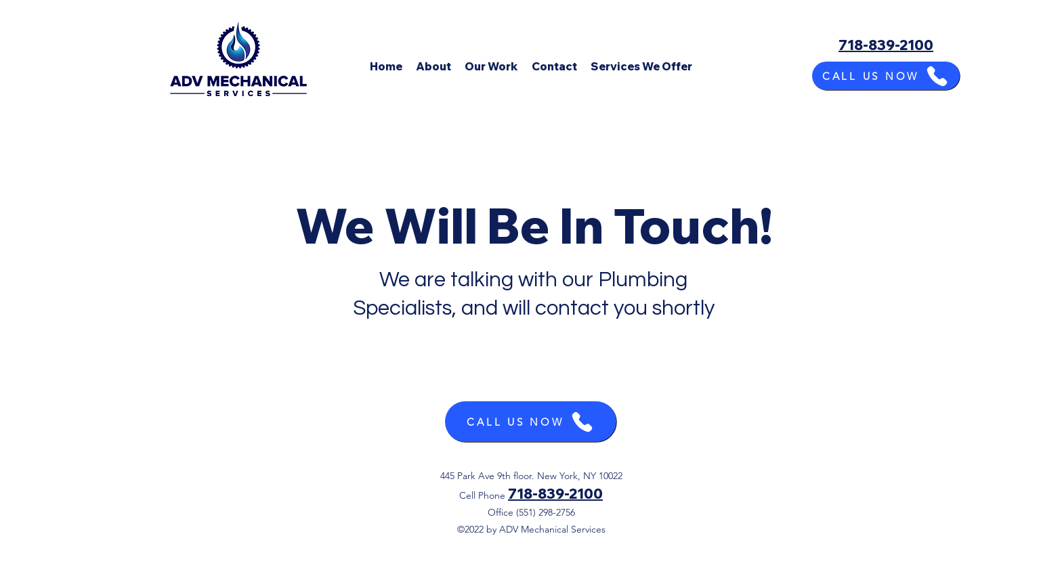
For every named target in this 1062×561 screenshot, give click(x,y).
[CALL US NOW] (886, 76)
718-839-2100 (555, 493)
